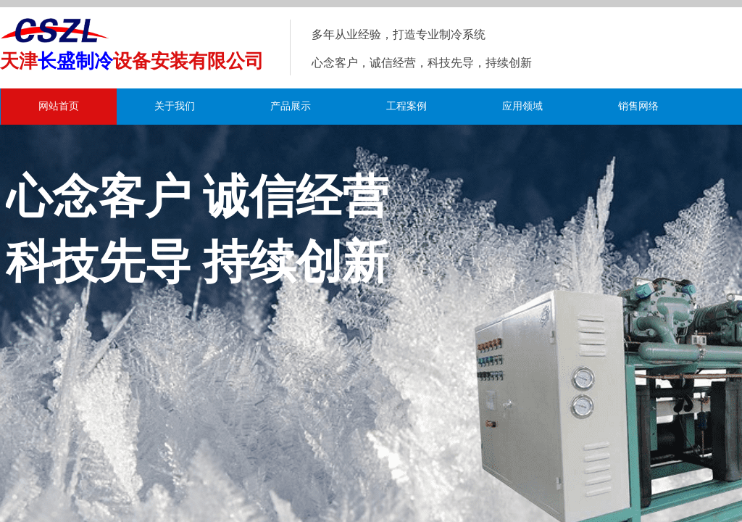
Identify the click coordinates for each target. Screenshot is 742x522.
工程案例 (406, 106)
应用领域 (522, 106)
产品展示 (290, 106)
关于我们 (174, 106)
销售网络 (638, 106)
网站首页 (58, 106)
